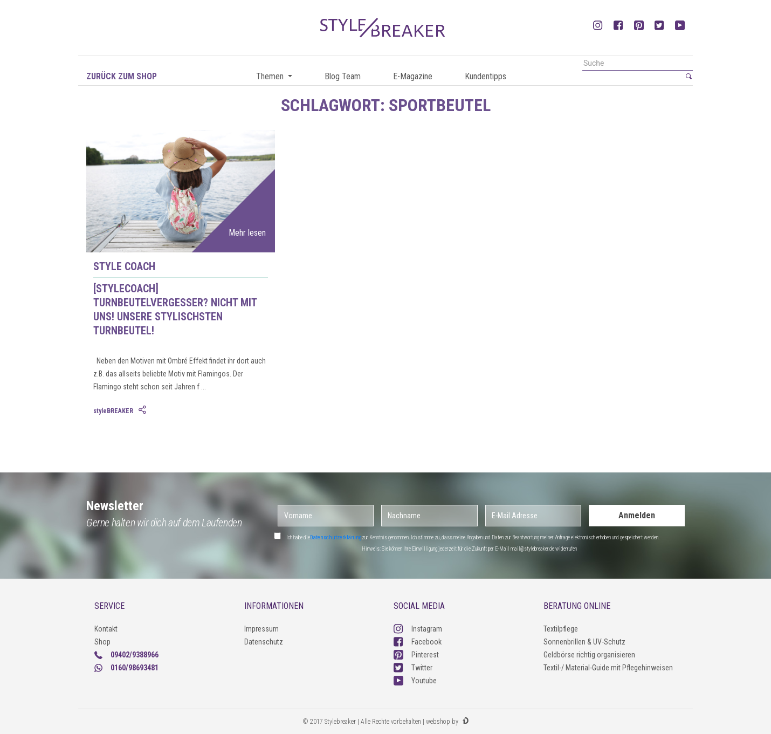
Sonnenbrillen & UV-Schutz (584, 641)
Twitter (413, 668)
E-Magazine (412, 76)
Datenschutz (263, 641)
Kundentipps (485, 76)
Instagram (418, 629)
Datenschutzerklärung (336, 537)
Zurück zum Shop (121, 76)
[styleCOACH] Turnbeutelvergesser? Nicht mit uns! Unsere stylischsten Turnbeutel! (175, 309)
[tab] (143, 410)
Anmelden (636, 515)
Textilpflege (560, 629)
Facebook (418, 642)
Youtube (415, 680)
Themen (271, 76)
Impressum (261, 629)
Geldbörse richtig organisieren (589, 654)
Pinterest (416, 655)
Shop (102, 641)
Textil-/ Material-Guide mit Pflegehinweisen (608, 667)
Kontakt (106, 629)
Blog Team (343, 76)
